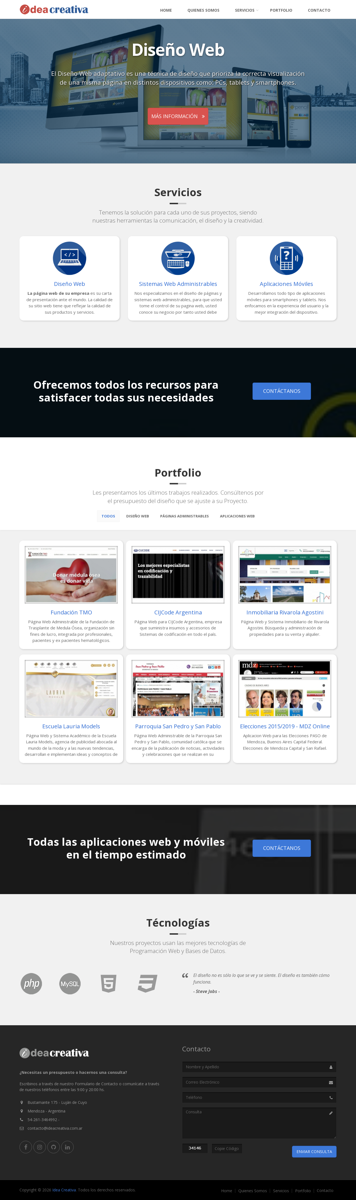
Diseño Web (137, 519)
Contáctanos (281, 391)
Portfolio (281, 10)
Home (166, 10)
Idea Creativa (64, 1189)
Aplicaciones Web (237, 519)
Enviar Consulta (314, 1151)
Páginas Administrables (184, 519)
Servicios (244, 10)
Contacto (319, 10)
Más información (178, 116)
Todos (108, 519)
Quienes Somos (203, 10)
